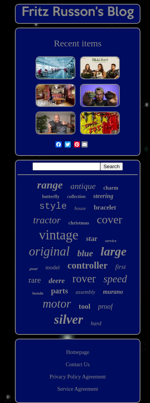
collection (76, 196)
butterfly (50, 196)
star (92, 238)
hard (96, 323)
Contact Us (78, 364)
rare (34, 280)
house (80, 208)
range (50, 185)
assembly (85, 292)
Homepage (78, 352)
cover (109, 219)
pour (33, 268)
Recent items (78, 43)
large (114, 251)
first (120, 266)
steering (103, 196)
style (53, 206)
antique (83, 186)
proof (105, 306)
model (53, 267)
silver (68, 319)
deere (57, 281)
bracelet (105, 207)
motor (56, 303)
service (110, 241)
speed (115, 279)
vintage (58, 235)
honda (38, 293)
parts (59, 291)
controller (87, 265)
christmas (78, 223)
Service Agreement (77, 389)
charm (110, 188)
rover (84, 278)
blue (85, 253)
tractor (46, 220)
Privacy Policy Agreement (78, 377)
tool (85, 306)
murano (113, 291)
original (49, 251)
